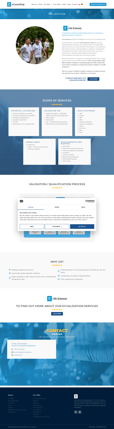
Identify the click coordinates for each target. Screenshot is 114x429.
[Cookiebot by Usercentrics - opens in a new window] (86, 201)
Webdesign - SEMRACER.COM (97, 427)
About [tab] (83, 207)
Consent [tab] (30, 207)
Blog (68, 4)
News (40, 4)
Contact (74, 4)
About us (34, 4)
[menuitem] (79, 4)
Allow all (82, 226)
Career (64, 4)
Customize (57, 226)
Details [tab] (57, 207)
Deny (32, 226)
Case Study (57, 4)
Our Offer (48, 4)
